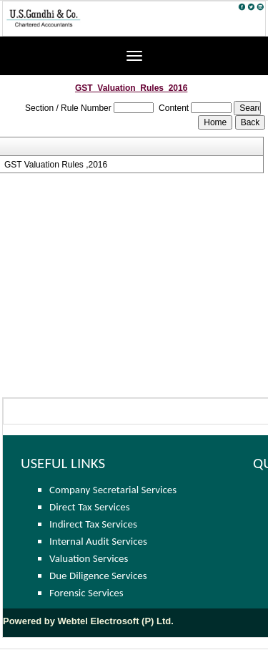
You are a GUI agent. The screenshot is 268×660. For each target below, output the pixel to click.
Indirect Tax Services (93, 524)
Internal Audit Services (98, 541)
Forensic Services (86, 592)
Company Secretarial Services (113, 489)
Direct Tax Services (89, 506)
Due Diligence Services (98, 575)
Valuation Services (88, 558)
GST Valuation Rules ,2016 (55, 165)
